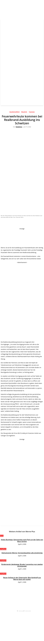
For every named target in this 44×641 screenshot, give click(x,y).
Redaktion (19, 127)
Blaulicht (24, 112)
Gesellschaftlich (14, 112)
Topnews (31, 112)
